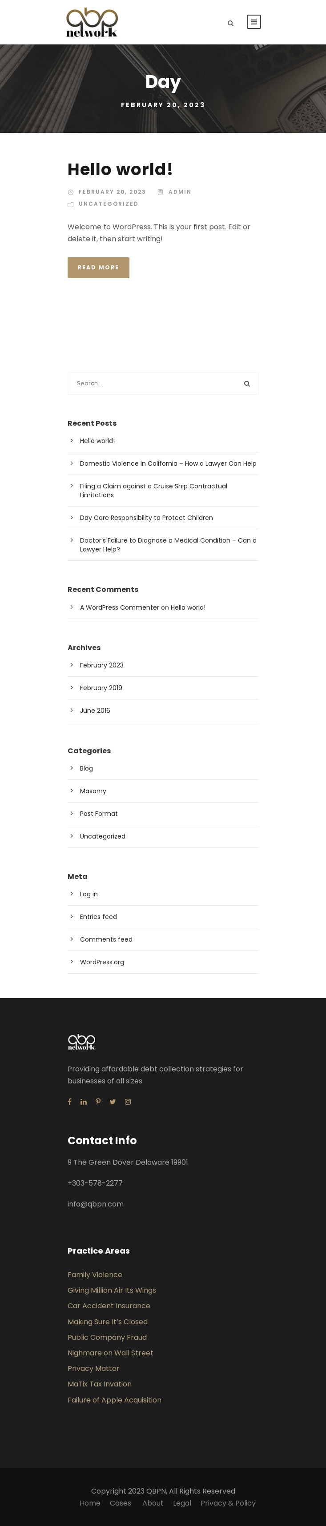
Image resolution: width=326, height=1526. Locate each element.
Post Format (99, 813)
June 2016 (95, 710)
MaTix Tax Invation (100, 1384)
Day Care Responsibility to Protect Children (146, 517)
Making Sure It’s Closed (108, 1322)
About (153, 1503)
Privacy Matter (94, 1368)
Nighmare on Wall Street (110, 1353)
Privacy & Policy (228, 1503)
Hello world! (120, 169)
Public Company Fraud (107, 1337)
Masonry (93, 791)
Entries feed (98, 916)
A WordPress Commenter (119, 607)
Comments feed (106, 939)
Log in (89, 894)
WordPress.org (102, 962)
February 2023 (102, 665)
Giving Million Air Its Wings (112, 1290)
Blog (86, 768)
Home (90, 1503)
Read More (98, 267)
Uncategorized (109, 204)
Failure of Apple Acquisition (114, 1400)
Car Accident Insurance (109, 1306)
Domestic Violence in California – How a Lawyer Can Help (168, 463)
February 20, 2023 (112, 192)
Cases (121, 1503)
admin (180, 192)
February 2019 (101, 687)
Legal (182, 1503)
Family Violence (95, 1275)
